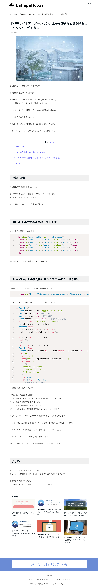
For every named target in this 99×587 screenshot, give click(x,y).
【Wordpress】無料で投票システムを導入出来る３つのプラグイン (49, 535)
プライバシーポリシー (63, 579)
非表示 (52, 142)
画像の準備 (19, 147)
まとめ (17, 163)
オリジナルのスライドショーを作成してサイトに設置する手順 (75, 514)
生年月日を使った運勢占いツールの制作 (23, 514)
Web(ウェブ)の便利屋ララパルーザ (42, 584)
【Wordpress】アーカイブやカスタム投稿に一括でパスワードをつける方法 (75, 540)
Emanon (66, 584)
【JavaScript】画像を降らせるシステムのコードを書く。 (37, 158)
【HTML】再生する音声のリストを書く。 (31, 152)
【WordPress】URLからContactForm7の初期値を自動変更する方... (23, 533)
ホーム (31, 579)
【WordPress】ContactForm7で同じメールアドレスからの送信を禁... (49, 512)
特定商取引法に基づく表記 (45, 579)
